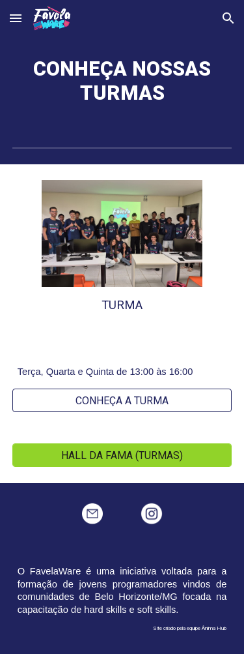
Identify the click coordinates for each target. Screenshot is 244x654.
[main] (122, 81)
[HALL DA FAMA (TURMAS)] (122, 455)
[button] (15, 18)
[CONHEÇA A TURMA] (122, 400)
